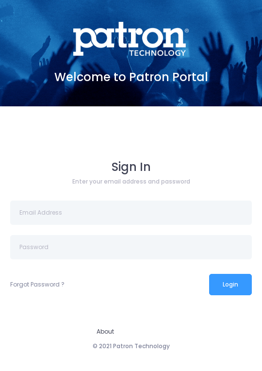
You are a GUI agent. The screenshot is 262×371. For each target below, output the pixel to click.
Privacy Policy (145, 331)
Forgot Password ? (37, 284)
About (105, 331)
